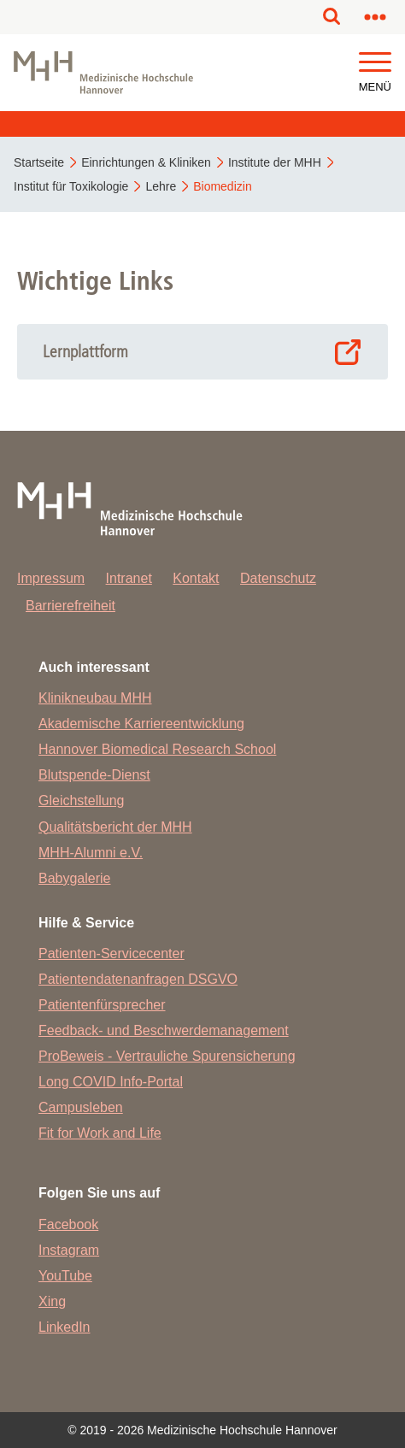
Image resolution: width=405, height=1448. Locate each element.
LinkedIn (64, 1327)
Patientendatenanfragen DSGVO (138, 979)
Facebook (68, 1224)
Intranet (129, 578)
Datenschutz (278, 578)
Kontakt (196, 578)
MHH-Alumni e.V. (90, 852)
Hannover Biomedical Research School (157, 749)
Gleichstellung (81, 800)
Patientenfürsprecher (102, 1005)
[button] (375, 63)
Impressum (51, 578)
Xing (52, 1301)
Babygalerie (74, 878)
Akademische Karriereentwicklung (141, 723)
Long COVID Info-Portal (110, 1081)
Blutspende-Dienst (94, 775)
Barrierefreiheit (70, 605)
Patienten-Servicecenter (111, 953)
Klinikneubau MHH (95, 698)
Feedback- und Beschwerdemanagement (163, 1030)
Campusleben (80, 1107)
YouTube (65, 1275)
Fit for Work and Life (99, 1133)
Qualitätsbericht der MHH (115, 827)
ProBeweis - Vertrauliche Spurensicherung (167, 1056)
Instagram (68, 1250)
